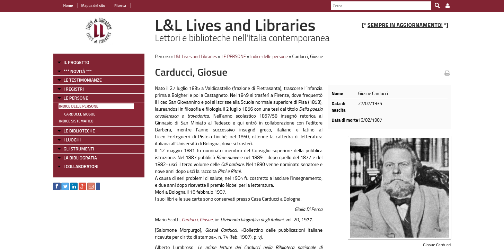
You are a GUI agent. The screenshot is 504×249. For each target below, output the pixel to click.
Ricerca (120, 5)
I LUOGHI (72, 139)
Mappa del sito (93, 5)
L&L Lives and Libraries (195, 56)
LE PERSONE (76, 97)
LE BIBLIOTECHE (79, 130)
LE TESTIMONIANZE (83, 79)
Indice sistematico (76, 121)
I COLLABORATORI (81, 166)
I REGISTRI (74, 88)
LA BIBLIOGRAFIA (80, 157)
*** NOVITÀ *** (78, 71)
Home (68, 5)
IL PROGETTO (76, 62)
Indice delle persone (78, 106)
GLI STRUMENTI (79, 148)
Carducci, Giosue (80, 114)
